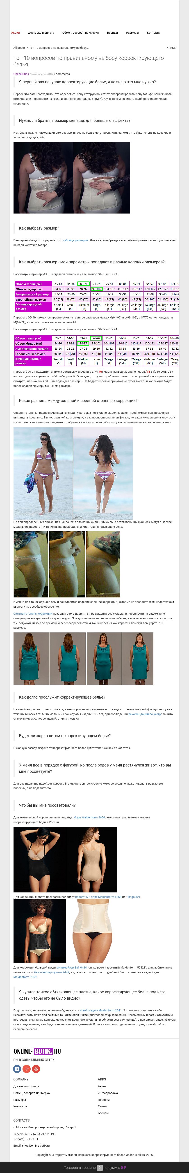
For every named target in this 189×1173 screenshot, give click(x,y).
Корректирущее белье (44, 16)
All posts (19, 47)
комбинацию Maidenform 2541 (101, 1010)
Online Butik (21, 74)
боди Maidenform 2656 (89, 817)
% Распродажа (21, 39)
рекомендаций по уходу (144, 714)
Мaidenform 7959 (25, 977)
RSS (173, 47)
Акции (15, 32)
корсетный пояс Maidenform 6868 (98, 897)
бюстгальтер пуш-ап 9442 (51, 972)
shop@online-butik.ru (36, 1145)
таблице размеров (75, 240)
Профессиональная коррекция (93, 16)
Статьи (102, 1106)
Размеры (132, 32)
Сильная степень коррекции (33, 613)
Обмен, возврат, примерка (80, 32)
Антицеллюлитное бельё (77, 25)
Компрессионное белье (141, 16)
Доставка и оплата (41, 32)
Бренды (112, 32)
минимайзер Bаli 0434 (72, 967)
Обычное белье (117, 25)
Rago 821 (134, 897)
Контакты (154, 32)
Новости (104, 1099)
